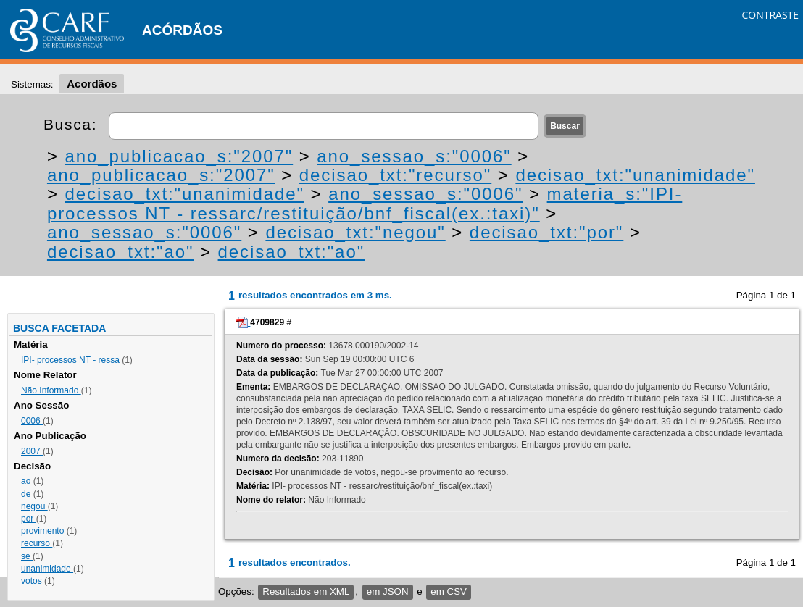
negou (34, 506)
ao (27, 481)
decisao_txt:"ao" (120, 251)
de (27, 494)
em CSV (448, 591)
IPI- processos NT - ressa (71, 360)
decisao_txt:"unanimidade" (635, 175)
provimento (44, 531)
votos (32, 581)
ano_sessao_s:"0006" (414, 156)
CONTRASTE (770, 15)
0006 (32, 421)
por (28, 519)
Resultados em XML (305, 591)
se (27, 556)
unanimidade (47, 569)
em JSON (388, 591)
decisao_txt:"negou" (355, 232)
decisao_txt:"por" (546, 232)
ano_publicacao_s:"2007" (179, 156)
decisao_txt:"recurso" (395, 175)
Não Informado (51, 390)
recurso (36, 543)
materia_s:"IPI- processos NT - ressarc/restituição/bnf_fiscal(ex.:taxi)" (364, 203)
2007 (32, 451)
